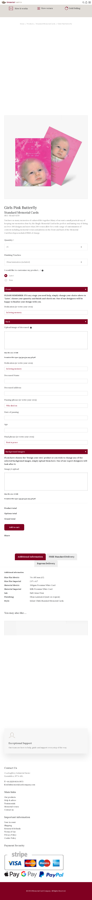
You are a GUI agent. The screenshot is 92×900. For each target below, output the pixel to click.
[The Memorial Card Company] (14, 2)
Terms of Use (10, 832)
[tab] (30, 556)
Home (22, 24)
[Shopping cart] (86, 2)
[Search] (83, 2)
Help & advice (10, 800)
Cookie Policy (10, 838)
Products (30, 24)
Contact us (9, 810)
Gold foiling (74, 8)
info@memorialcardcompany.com (20, 785)
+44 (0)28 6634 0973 (14, 781)
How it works (21, 8)
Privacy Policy (10, 835)
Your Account (10, 822)
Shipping (8, 825)
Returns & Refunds (12, 828)
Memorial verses (11, 807)
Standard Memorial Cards (45, 24)
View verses (47, 8)
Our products (10, 797)
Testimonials (9, 803)
